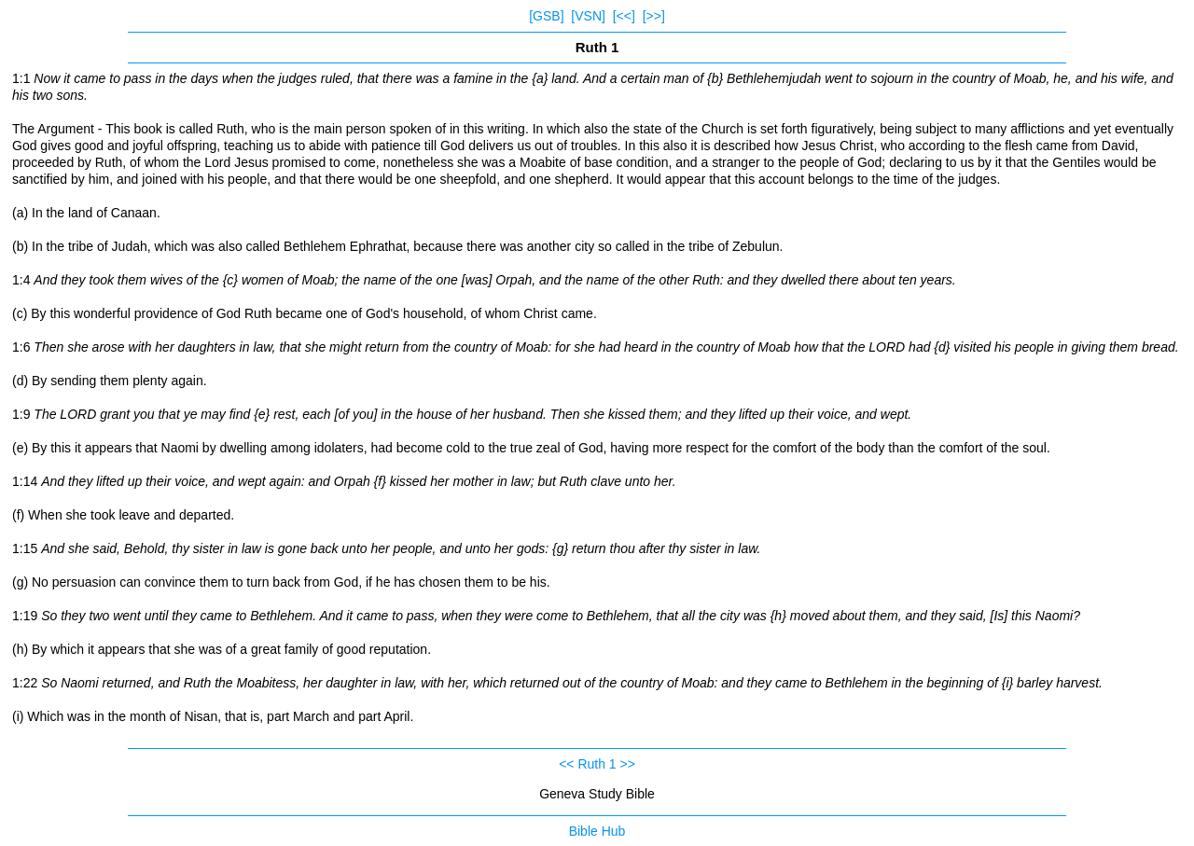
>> (627, 763)
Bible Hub (597, 831)
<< (566, 763)
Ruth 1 (596, 763)
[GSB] (546, 15)
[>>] (654, 15)
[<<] (624, 15)
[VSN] (588, 15)
